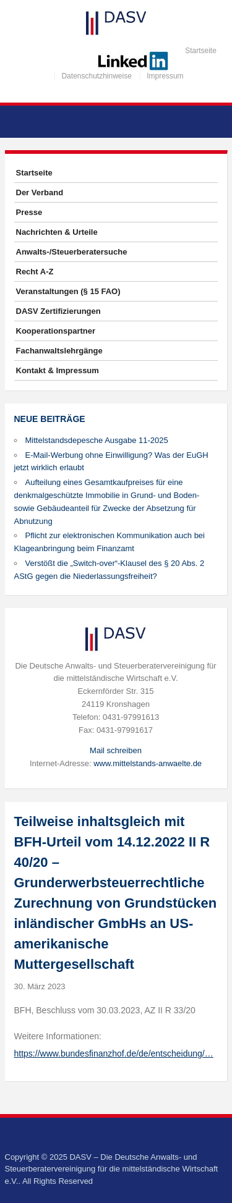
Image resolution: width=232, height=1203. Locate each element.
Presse (29, 212)
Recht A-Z (35, 271)
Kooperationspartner (56, 331)
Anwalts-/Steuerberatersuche (71, 251)
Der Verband (40, 192)
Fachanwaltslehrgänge (59, 350)
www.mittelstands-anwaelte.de (147, 763)
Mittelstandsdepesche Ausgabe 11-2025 (96, 440)
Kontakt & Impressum (57, 370)
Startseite (201, 50)
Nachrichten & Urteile (57, 232)
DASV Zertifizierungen (58, 311)
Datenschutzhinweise (96, 76)
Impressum (165, 76)
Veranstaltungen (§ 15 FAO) (68, 291)
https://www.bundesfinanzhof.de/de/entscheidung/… (113, 1053)
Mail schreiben (116, 750)
